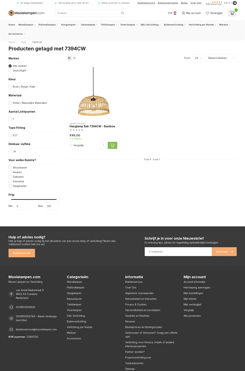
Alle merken (20, 66)
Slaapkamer (20, 186)
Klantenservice (146, 3)
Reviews (130, 321)
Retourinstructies (168, 3)
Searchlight (19, 70)
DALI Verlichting (149, 24)
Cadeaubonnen (134, 363)
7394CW (37, 42)
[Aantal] (103, 145)
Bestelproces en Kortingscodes (143, 327)
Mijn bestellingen (193, 293)
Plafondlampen (47, 24)
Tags (23, 42)
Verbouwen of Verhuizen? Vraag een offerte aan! (151, 334)
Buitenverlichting (173, 24)
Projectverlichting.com (138, 357)
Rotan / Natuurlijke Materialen (30, 103)
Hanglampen (68, 24)
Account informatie (194, 281)
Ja (14, 151)
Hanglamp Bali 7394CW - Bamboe (92, 126)
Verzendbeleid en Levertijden (142, 310)
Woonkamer (20, 167)
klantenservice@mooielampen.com (36, 329)
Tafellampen (108, 24)
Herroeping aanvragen (197, 287)
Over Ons (195, 3)
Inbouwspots (88, 24)
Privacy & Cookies (136, 304)
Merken (223, 24)
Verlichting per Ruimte (201, 24)
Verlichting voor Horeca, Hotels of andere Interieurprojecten (149, 344)
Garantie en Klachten (137, 315)
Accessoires (15, 34)
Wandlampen (25, 24)
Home (11, 24)
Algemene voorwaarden (139, 293)
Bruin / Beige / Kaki (24, 86)
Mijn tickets (190, 298)
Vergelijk (78, 145)
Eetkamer (18, 176)
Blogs (184, 3)
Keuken (17, 172)
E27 (15, 135)
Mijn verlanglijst (192, 304)
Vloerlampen (127, 24)
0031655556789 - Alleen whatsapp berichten (36, 318)
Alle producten (192, 315)
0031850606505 (25, 307)
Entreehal (18, 181)
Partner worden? (135, 351)
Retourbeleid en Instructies (141, 298)
